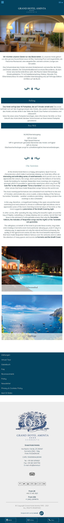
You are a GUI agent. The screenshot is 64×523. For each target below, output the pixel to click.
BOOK (9, 520)
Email (30, 520)
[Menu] (2, 2)
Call (51, 520)
